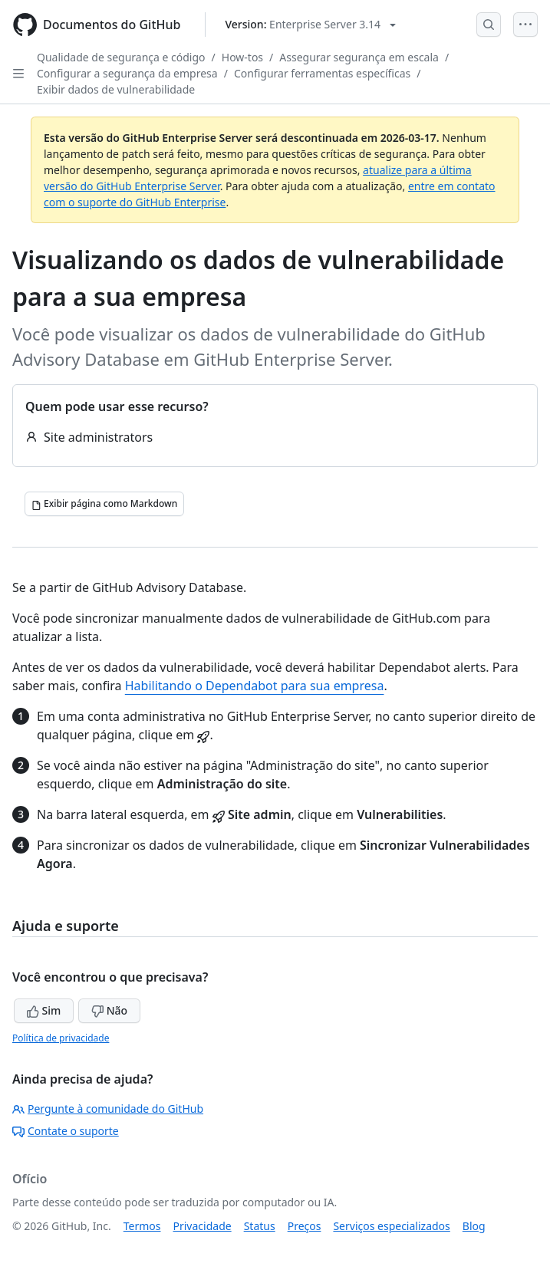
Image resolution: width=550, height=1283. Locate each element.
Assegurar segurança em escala (359, 57)
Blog (474, 1226)
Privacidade (202, 1226)
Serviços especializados (391, 1226)
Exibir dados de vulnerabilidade (116, 89)
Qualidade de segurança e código (121, 57)
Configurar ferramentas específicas (322, 73)
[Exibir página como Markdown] (104, 504)
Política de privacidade (60, 1037)
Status (259, 1226)
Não (109, 1010)
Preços (304, 1226)
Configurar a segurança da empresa (127, 73)
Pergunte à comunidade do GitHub (107, 1108)
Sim (44, 1010)
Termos (142, 1226)
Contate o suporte (65, 1130)
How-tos (242, 57)
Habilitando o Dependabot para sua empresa (254, 685)
